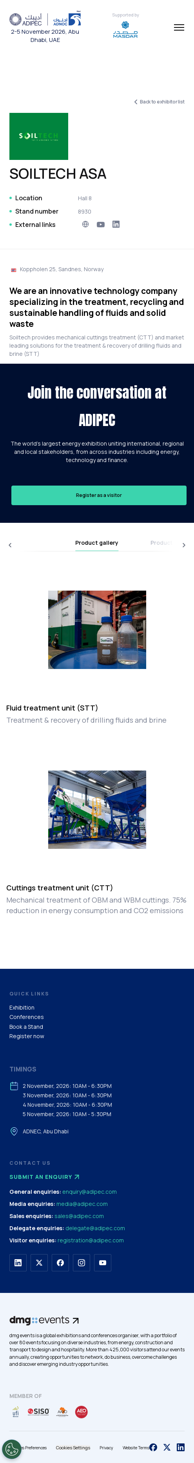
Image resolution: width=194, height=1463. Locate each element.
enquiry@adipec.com (89, 1191)
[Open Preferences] (12, 1449)
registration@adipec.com (91, 1240)
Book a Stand (26, 1026)
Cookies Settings (73, 1447)
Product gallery (96, 542)
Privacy (106, 1447)
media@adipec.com (82, 1203)
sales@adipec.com (79, 1216)
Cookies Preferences (28, 1447)
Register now (26, 1036)
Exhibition (21, 1007)
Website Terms (136, 1447)
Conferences (26, 1017)
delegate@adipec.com (95, 1228)
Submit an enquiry (45, 1177)
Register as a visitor (99, 495)
